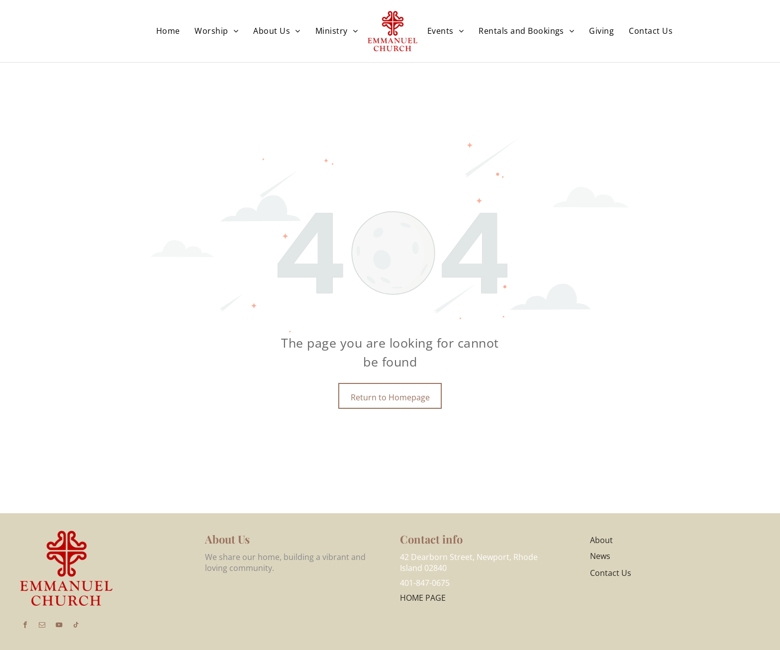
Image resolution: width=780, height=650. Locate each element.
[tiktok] (76, 626)
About (601, 540)
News (600, 556)
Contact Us (610, 572)
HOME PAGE (423, 597)
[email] (42, 626)
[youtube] (59, 626)
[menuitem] (168, 30)
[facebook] (25, 626)
